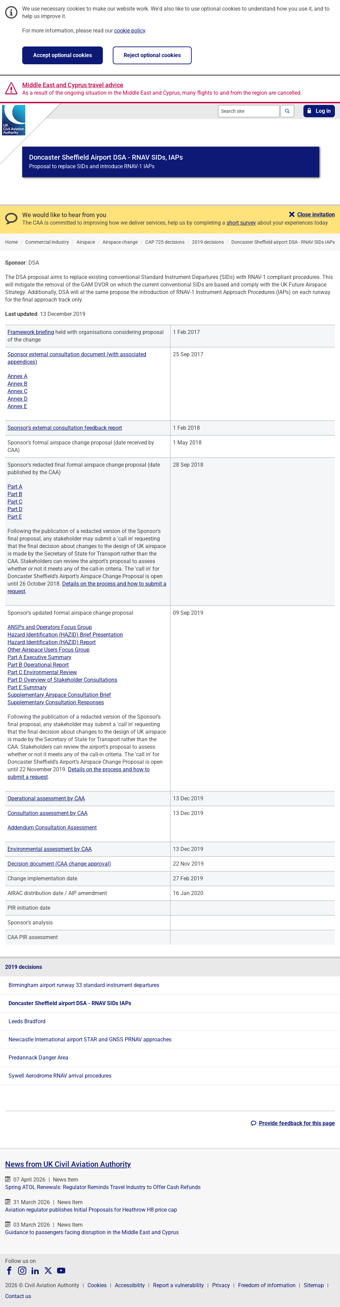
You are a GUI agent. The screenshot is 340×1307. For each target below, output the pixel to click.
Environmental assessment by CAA (50, 849)
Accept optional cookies (62, 55)
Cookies (97, 1285)
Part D (15, 509)
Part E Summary (27, 687)
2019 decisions (23, 967)
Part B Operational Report (38, 665)
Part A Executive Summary (39, 657)
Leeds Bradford (27, 1021)
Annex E (17, 406)
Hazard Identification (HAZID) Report (52, 642)
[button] (319, 111)
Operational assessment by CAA (46, 798)
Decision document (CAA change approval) (59, 864)
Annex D (18, 399)
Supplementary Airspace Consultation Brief (59, 695)
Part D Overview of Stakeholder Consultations (62, 680)
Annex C (17, 391)
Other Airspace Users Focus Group (49, 649)
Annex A (17, 376)
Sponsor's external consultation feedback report (65, 428)
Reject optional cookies (152, 55)
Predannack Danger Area (38, 1057)
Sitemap (314, 1285)
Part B (15, 494)
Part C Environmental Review (42, 672)
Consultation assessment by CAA (47, 813)
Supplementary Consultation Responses (56, 702)
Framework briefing (31, 332)
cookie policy (129, 30)
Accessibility (130, 1285)
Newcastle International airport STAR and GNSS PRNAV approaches (90, 1039)
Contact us (18, 1296)
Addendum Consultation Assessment (52, 827)
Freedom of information (267, 1285)
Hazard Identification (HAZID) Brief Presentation (65, 634)
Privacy (221, 1285)
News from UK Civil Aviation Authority (68, 1164)
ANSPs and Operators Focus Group (50, 627)
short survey (241, 222)
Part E (15, 517)
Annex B (17, 384)
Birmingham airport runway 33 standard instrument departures (84, 985)
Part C (15, 501)
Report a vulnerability (178, 1285)
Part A (15, 486)
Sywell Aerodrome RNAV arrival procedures (60, 1075)
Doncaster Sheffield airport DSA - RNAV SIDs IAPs (70, 1003)
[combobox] (249, 111)
